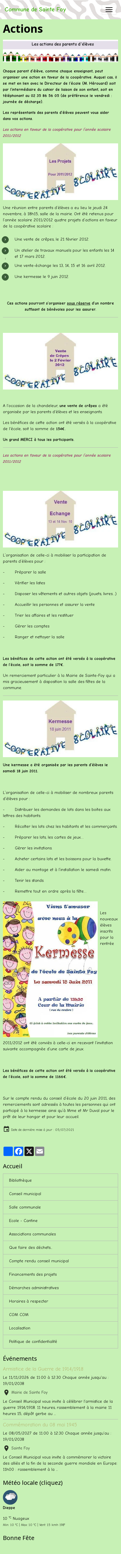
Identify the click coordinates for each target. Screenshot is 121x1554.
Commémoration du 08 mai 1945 (40, 1425)
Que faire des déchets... (30, 1247)
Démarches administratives (34, 1287)
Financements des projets (33, 1274)
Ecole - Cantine (23, 1220)
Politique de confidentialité (33, 1341)
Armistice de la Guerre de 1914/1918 (43, 1369)
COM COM (19, 1314)
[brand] (35, 9)
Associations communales (32, 1234)
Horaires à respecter (28, 1301)
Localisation (19, 1328)
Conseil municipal (25, 1193)
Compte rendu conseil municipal (39, 1261)
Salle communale (25, 1207)
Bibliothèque (20, 1180)
